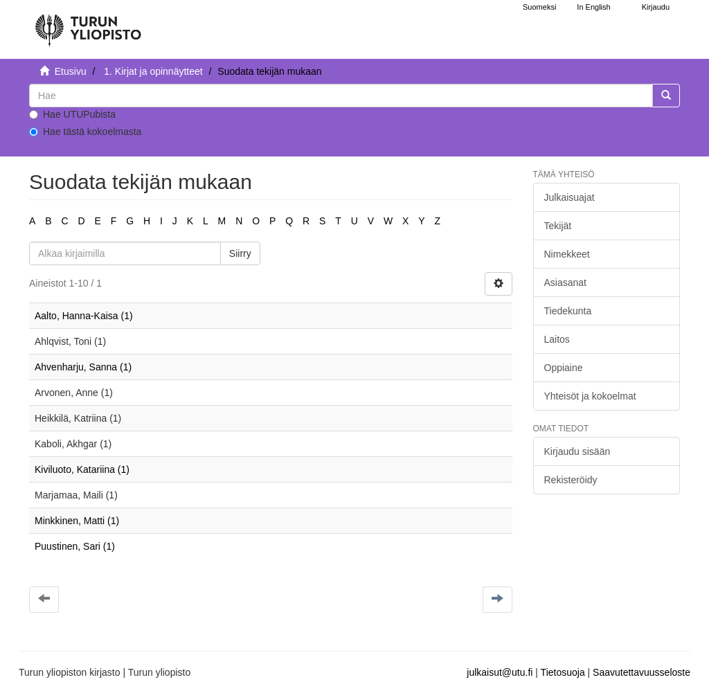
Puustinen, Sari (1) (75, 546)
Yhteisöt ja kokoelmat (590, 396)
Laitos (557, 339)
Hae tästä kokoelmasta (85, 131)
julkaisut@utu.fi (499, 672)
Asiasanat (565, 282)
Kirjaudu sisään (577, 451)
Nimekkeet (567, 254)
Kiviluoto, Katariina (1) (82, 469)
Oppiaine (563, 367)
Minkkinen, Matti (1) (77, 520)
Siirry (240, 253)
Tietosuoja (563, 672)
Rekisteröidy (571, 479)
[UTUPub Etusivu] (88, 24)
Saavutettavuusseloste (641, 672)
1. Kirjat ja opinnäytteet (153, 71)
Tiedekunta (568, 310)
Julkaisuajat (569, 197)
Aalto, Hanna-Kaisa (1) (84, 315)
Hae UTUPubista (72, 114)
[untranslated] (341, 95)
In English (593, 7)
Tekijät (558, 225)
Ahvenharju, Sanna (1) (83, 367)
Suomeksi (539, 7)
